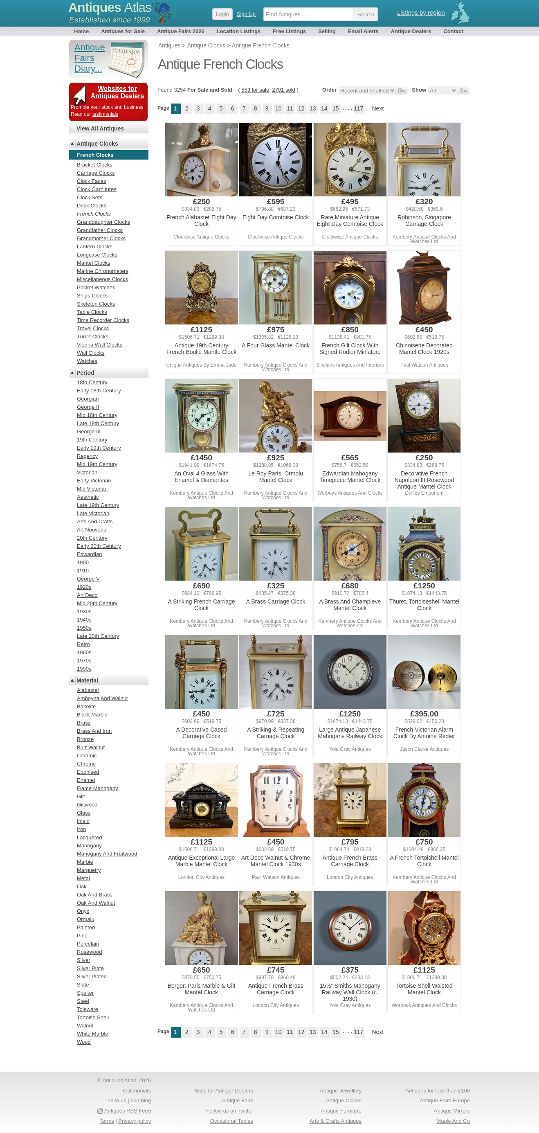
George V (88, 579)
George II (88, 407)
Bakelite (86, 706)
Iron (81, 829)
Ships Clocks (92, 296)
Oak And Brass (94, 895)
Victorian (87, 472)
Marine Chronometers (102, 271)
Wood (84, 1042)
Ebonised (88, 772)
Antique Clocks (97, 143)
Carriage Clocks (96, 173)
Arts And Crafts (94, 521)
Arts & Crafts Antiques (336, 1121)
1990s (84, 669)
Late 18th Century (98, 423)
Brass (83, 723)
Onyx (83, 911)
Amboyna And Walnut (102, 698)
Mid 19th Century (97, 464)
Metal (83, 878)
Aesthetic (88, 497)
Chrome (86, 764)
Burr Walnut (91, 747)
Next (378, 108)
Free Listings (289, 31)
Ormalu (85, 919)
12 (301, 108)
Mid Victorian (92, 489)
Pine (82, 936)
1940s (84, 620)
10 (278, 108)
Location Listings (239, 31)
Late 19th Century (98, 505)
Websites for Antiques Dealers (117, 92)
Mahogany (89, 845)
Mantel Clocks (93, 263)
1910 (83, 571)
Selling (327, 31)
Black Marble (92, 715)
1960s (84, 652)
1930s (84, 611)
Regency (87, 456)
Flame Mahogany (97, 788)
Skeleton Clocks (96, 304)
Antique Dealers (411, 31)
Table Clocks (92, 312)
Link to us (114, 1100)
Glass (83, 813)
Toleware (87, 1009)
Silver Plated (92, 976)
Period (85, 372)
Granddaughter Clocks (103, 222)
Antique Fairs (237, 1100)
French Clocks (94, 214)
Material (87, 680)
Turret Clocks (92, 336)
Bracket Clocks (94, 165)
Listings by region (421, 12)
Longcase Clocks (97, 255)
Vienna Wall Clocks (99, 345)
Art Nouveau (91, 530)
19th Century (92, 440)
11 (290, 108)
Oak (82, 886)
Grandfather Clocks (100, 230)
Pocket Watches (96, 287)
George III (89, 431)
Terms (107, 1121)
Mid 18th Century (97, 415)
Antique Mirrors (452, 1111)
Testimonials (136, 1091)
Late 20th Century (98, 636)
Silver (83, 960)
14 (324, 108)
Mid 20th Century (97, 603)
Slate (83, 985)
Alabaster (88, 690)
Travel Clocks (93, 328)
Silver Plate (90, 968)
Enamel (86, 780)
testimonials (105, 114)
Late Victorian (93, 513)
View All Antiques (100, 128)
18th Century (92, 382)
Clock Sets (89, 197)
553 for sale (255, 90)
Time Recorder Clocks (103, 320)
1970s (84, 661)
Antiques (109, 7)
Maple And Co (453, 1121)
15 (335, 108)
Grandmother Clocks (101, 238)
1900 (83, 562)
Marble (85, 862)
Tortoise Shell (93, 1017)
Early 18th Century (99, 390)
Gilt (81, 796)
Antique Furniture (341, 1111)
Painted (86, 927)
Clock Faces (91, 181)
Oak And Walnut (96, 903)
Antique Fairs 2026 (180, 31)
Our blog (140, 1100)
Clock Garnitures (97, 189)
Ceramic (87, 755)
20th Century (92, 538)
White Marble (92, 1034)
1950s (84, 628)
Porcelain (88, 944)
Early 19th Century (99, 448)
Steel (83, 1001)
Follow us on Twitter (229, 1111)
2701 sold (283, 90)
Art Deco (87, 595)
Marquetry (89, 870)
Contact (453, 31)
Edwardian (89, 554)
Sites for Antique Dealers (224, 1091)
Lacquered (89, 837)
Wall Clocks (90, 353)
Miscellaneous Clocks (102, 279)
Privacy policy (135, 1121)
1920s (84, 587)
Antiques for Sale (123, 31)
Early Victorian (94, 481)
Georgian (88, 399)
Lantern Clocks (94, 246)
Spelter (85, 993)
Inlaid (83, 821)
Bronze (85, 739)
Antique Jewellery (341, 1091)
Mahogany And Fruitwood (107, 854)
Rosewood (89, 952)
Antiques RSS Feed (127, 1111)
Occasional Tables (231, 1121)
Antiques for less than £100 (437, 1091)
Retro (83, 644)
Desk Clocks (91, 206)
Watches (87, 361)
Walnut (85, 1026)
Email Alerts (363, 31)
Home (81, 31)
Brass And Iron (94, 731)
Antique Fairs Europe (445, 1100)
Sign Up (246, 14)
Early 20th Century (99, 546)
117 (358, 108)
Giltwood (87, 805)
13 (313, 108)
